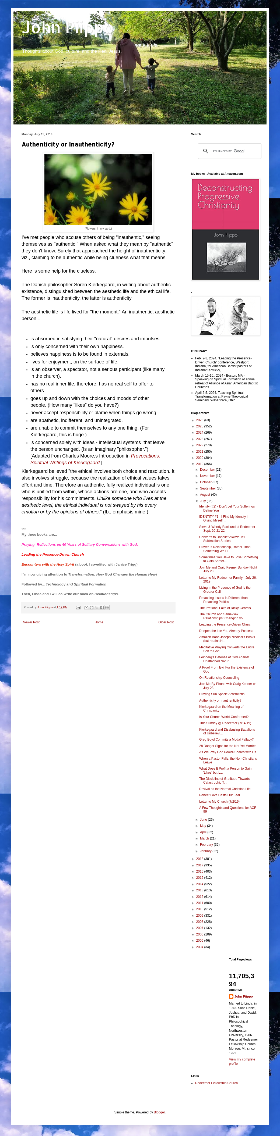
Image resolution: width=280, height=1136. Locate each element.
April (203, 832)
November (208, 476)
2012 (200, 897)
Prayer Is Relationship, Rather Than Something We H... (225, 549)
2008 (200, 922)
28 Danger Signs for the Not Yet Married (228, 746)
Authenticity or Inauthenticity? (220, 700)
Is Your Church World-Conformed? (223, 717)
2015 (200, 878)
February (207, 844)
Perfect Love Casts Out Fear (219, 795)
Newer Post (31, 622)
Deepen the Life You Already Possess (226, 631)
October (206, 482)
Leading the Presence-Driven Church (53, 554)
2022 (200, 445)
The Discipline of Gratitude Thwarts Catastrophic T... (224, 780)
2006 (200, 934)
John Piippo (68, 27)
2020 (200, 458)
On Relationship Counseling (219, 678)
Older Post (166, 622)
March (205, 838)
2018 (200, 859)
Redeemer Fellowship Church (216, 1083)
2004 (200, 947)
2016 (200, 871)
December (208, 469)
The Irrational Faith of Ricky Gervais (225, 608)
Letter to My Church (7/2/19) (219, 801)
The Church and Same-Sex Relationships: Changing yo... (222, 616)
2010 (200, 909)
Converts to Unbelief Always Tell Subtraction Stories (222, 539)
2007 (200, 928)
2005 (200, 940)
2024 (200, 432)
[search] (228, 151)
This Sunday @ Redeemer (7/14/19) (225, 723)
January (206, 851)
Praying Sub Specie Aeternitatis (221, 694)
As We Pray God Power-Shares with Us (227, 752)
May (203, 826)
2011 (200, 903)
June (204, 819)
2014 (200, 884)
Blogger (159, 1112)
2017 (200, 865)
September (208, 488)
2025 (200, 426)
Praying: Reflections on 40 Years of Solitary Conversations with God (79, 544)
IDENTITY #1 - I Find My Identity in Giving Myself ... (224, 518)
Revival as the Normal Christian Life (225, 789)
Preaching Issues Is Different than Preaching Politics (223, 599)
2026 (200, 420)
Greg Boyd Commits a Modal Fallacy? (226, 739)
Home (99, 622)
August (205, 494)
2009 (200, 915)
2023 (200, 439)
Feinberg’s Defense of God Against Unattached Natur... (224, 659)
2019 (200, 464)
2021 (200, 451)
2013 (200, 890)
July (203, 501)
